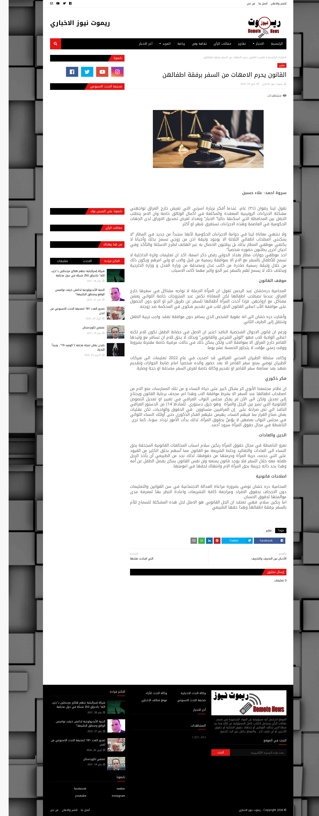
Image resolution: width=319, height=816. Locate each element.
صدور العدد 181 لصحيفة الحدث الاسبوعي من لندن (69, 311)
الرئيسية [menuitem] (268, 44)
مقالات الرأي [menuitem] (214, 44)
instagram (110, 796)
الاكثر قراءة (103, 261)
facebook (71, 788)
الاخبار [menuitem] (251, 44)
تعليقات (53, 261)
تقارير (253, 57)
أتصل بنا (254, 3)
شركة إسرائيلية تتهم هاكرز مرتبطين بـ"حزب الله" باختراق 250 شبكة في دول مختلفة (69, 273)
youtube (72, 796)
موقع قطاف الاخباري (145, 700)
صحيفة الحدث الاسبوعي (183, 700)
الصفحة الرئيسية (268, 57)
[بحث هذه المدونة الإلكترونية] (249, 752)
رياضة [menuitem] (173, 44)
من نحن (242, 3)
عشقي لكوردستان (85, 327)
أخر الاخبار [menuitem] (137, 44)
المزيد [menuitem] (158, 44)
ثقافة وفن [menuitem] (190, 44)
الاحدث (78, 261)
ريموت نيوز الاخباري (71, 23)
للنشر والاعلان (270, 3)
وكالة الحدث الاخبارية (184, 693)
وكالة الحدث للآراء (147, 693)
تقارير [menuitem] (233, 44)
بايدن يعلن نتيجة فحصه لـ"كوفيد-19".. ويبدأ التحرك (69, 347)
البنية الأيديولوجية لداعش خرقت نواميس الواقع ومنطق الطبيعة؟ (71, 292)
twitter (112, 788)
